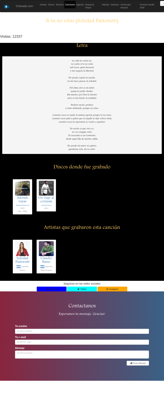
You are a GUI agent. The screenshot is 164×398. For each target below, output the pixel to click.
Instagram (112, 289)
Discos (51, 4)
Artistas (43, 4)
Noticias (105, 4)
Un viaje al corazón (46, 200)
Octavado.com (24, 6)
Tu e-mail (20, 337)
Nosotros (115, 4)
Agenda (79, 4)
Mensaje (19, 348)
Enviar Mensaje (138, 363)
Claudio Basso (46, 205)
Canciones (70, 4)
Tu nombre (21, 326)
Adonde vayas (22, 200)
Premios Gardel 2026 (147, 6)
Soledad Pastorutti (22, 205)
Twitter (82, 289)
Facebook (51, 289)
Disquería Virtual (89, 6)
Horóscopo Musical (126, 6)
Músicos (60, 4)
